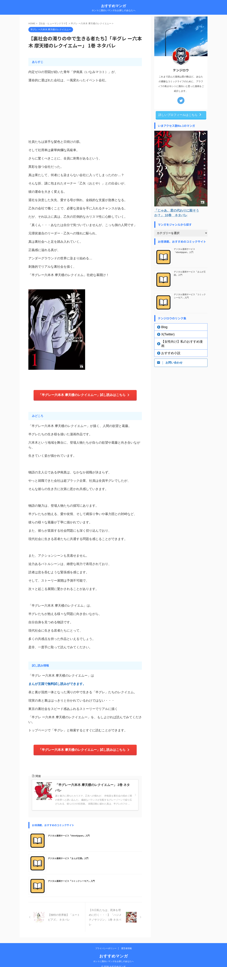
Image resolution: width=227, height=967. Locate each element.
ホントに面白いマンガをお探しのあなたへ (113, 956)
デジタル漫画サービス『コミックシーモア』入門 (71, 878)
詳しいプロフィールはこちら (180, 114)
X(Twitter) (165, 333)
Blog (163, 326)
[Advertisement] (85, 111)
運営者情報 (126, 943)
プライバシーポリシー (106, 943)
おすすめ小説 (167, 348)
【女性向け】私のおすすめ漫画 (177, 341)
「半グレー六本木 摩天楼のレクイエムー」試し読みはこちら (84, 394)
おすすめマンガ (113, 6)
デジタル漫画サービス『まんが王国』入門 (68, 855)
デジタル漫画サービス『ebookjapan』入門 (69, 833)
